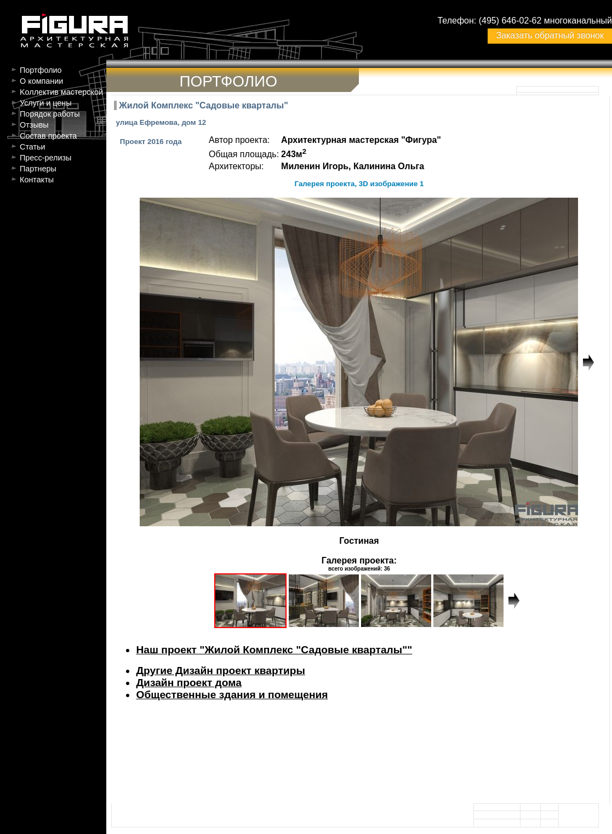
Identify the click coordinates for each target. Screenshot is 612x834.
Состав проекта (48, 135)
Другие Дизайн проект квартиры (220, 670)
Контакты (37, 179)
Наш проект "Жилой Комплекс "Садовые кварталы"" (274, 649)
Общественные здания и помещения (232, 694)
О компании (41, 81)
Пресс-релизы (45, 157)
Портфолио (41, 70)
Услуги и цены (46, 103)
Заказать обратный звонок (549, 35)
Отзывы (34, 124)
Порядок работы (50, 114)
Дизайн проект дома (188, 682)
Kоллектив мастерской (61, 92)
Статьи (32, 146)
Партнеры (38, 168)
